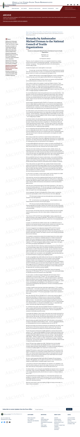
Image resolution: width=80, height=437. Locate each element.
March (30, 33)
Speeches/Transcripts (57, 32)
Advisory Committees (59, 425)
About (27, 32)
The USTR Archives (47, 32)
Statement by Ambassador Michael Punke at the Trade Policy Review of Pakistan (11, 62)
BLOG (57, 8)
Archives (56, 429)
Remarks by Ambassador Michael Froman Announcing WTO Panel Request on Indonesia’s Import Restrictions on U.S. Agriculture (12, 56)
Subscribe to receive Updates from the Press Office (17, 409)
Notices (69, 420)
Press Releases (31, 417)
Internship (56, 428)
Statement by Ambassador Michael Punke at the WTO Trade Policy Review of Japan (12, 43)
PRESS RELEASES (15, 8)
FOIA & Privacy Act (72, 422)
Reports (30, 422)
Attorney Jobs (71, 423)
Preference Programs (46, 422)
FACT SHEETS (24, 8)
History (56, 417)
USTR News (30, 414)
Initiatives (43, 414)
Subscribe (69, 409)
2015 (27, 33)
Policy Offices (33, 32)
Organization (57, 419)
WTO (42, 423)
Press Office (39, 32)
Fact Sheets (31, 419)
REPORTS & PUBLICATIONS (34, 8)
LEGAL (69, 414)
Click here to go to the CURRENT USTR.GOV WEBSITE (15, 21)
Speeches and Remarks (33, 420)
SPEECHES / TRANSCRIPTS (48, 8)
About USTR (57, 414)
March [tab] (8, 39)
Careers (56, 426)
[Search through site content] (70, 8)
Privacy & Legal (71, 419)
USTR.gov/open (71, 417)
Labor (42, 417)
